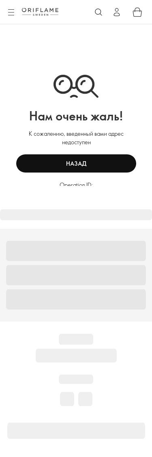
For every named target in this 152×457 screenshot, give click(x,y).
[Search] (98, 12)
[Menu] (11, 12)
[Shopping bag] (137, 12)
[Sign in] (117, 12)
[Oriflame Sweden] (40, 12)
